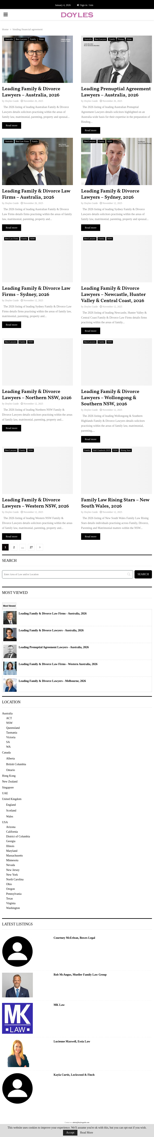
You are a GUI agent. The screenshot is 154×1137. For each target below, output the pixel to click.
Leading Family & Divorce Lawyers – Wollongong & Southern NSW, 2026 (110, 398)
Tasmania (11, 732)
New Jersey (13, 870)
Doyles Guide (12, 101)
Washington (13, 908)
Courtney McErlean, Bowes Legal (74, 937)
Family (33, 39)
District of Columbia (18, 836)
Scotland (11, 810)
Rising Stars (126, 450)
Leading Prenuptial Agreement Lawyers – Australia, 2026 (116, 92)
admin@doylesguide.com (80, 1122)
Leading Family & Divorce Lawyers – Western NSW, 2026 (35, 503)
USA (5, 822)
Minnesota (12, 860)
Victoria (10, 737)
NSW (109, 141)
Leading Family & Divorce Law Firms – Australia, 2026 (36, 194)
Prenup (121, 39)
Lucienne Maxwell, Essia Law (72, 1041)
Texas (9, 898)
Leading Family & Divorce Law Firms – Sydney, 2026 (36, 291)
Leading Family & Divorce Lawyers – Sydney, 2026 (110, 194)
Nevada (10, 865)
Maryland (11, 850)
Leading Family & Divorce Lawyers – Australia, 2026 (31, 92)
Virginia (11, 903)
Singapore (8, 787)
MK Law (59, 1004)
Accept (70, 1132)
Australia (9, 39)
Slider (41, 39)
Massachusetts (14, 855)
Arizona (10, 827)
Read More (86, 1132)
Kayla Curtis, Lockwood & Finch (74, 1074)
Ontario (10, 770)
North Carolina (14, 879)
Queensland (13, 727)
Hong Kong (9, 775)
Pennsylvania (14, 893)
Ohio (9, 884)
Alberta (10, 758)
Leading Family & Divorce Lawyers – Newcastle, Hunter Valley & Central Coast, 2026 (113, 294)
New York (12, 874)
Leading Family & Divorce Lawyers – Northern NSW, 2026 (36, 394)
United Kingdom (12, 799)
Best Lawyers (21, 39)
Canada (6, 752)
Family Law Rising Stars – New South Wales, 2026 (115, 503)
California (12, 831)
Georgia (10, 841)
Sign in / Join (85, 5)
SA (8, 742)
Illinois (10, 846)
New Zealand (9, 781)
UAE (5, 793)
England (11, 804)
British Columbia (16, 764)
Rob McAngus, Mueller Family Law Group (80, 974)
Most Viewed (9, 606)
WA (8, 746)
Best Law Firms (22, 141)
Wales (9, 816)
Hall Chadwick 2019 (101, 450)
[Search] (67, 574)
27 (31, 547)
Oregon (10, 888)
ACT (9, 718)
